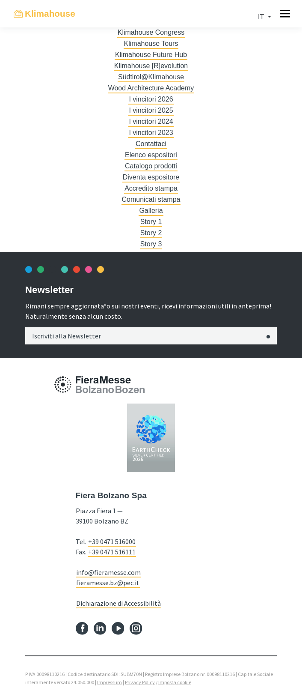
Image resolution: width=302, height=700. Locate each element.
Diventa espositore (151, 177)
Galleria (151, 210)
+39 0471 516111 (112, 551)
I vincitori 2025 (151, 110)
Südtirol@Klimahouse (151, 77)
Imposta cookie (174, 682)
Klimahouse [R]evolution (151, 65)
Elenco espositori (151, 155)
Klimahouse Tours (151, 43)
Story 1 (151, 221)
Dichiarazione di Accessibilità (118, 603)
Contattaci (151, 143)
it (262, 17)
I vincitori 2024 (151, 121)
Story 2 (151, 232)
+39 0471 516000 (112, 541)
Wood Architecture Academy (151, 88)
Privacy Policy (140, 682)
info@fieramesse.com (108, 572)
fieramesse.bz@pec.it (107, 582)
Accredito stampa (151, 188)
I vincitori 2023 (151, 132)
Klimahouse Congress (151, 32)
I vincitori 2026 (151, 99)
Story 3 (151, 244)
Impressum (109, 682)
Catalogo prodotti (151, 166)
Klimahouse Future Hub (151, 54)
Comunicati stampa (151, 199)
